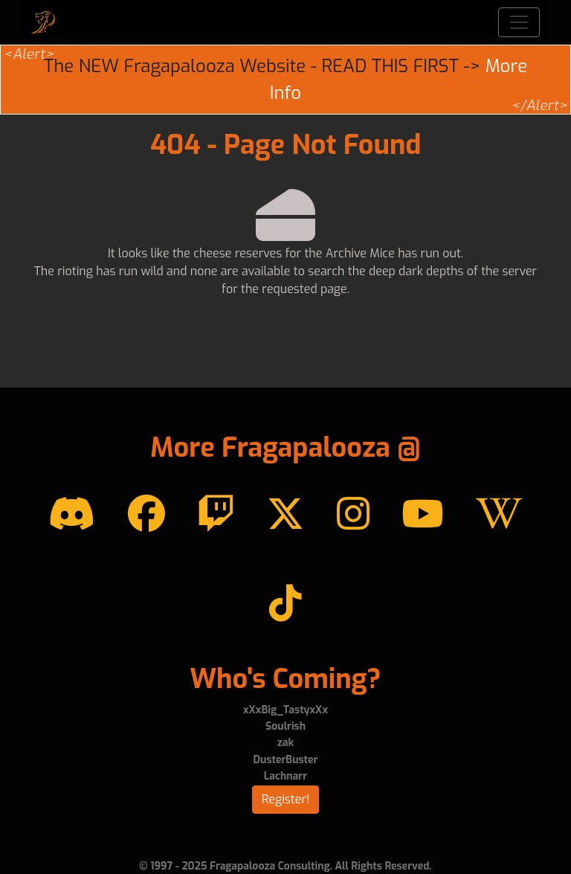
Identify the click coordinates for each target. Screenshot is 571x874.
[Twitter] (285, 514)
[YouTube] (422, 514)
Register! (286, 799)
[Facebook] (146, 514)
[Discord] (71, 514)
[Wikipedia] (499, 514)
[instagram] (353, 514)
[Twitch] (215, 514)
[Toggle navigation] (519, 22)
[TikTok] (285, 604)
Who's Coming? (285, 679)
